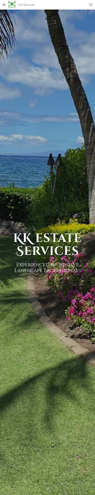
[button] (4, 4)
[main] (47, 252)
